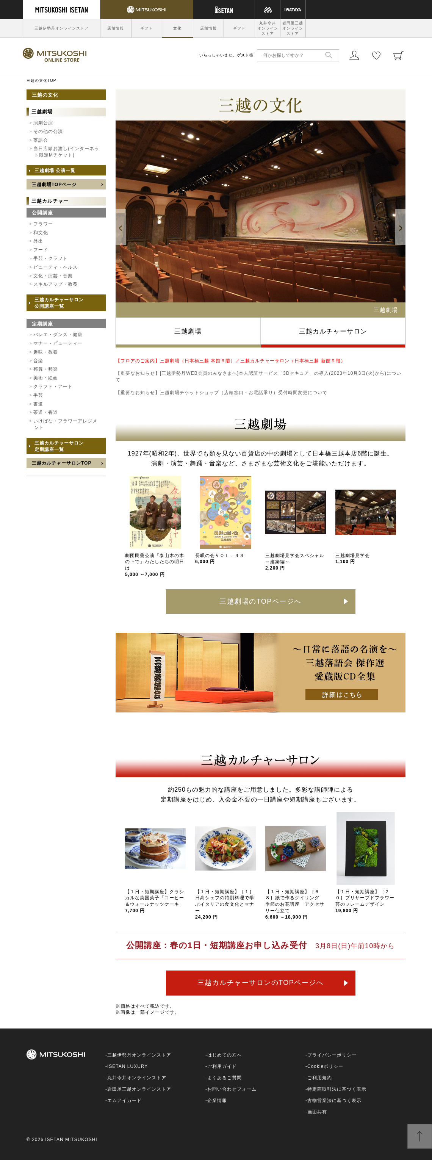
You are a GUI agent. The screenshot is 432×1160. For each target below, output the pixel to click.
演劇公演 (43, 122)
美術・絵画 (45, 377)
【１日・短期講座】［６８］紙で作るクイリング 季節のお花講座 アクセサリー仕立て (294, 904)
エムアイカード (124, 1100)
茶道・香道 (45, 412)
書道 (38, 404)
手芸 (38, 395)
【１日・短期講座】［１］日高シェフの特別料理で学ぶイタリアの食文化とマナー (224, 904)
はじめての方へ (224, 1055)
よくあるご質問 (224, 1077)
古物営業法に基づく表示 (334, 1100)
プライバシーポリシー (332, 1055)
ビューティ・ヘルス (55, 267)
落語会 (40, 140)
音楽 (38, 360)
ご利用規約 (319, 1077)
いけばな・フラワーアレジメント (65, 424)
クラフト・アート (53, 386)
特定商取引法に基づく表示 (336, 1089)
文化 (177, 28)
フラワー (43, 224)
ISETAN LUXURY (127, 1066)
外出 (38, 241)
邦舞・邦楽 (45, 369)
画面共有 (317, 1112)
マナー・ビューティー (58, 343)
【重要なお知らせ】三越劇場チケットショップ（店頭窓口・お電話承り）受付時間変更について (221, 392)
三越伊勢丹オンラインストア (61, 28)
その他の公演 (48, 131)
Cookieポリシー (325, 1066)
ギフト (146, 28)
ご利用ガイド (222, 1066)
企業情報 (217, 1100)
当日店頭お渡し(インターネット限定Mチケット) (66, 152)
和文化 (40, 232)
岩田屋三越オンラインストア (292, 28)
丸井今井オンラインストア (267, 28)
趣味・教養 (45, 352)
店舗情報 (115, 28)
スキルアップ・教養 (55, 284)
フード (40, 249)
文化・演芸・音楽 (53, 276)
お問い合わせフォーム (232, 1089)
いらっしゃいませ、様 (226, 55)
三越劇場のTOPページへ (260, 601)
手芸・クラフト (50, 258)
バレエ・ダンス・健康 (58, 334)
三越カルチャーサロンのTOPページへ (260, 982)
